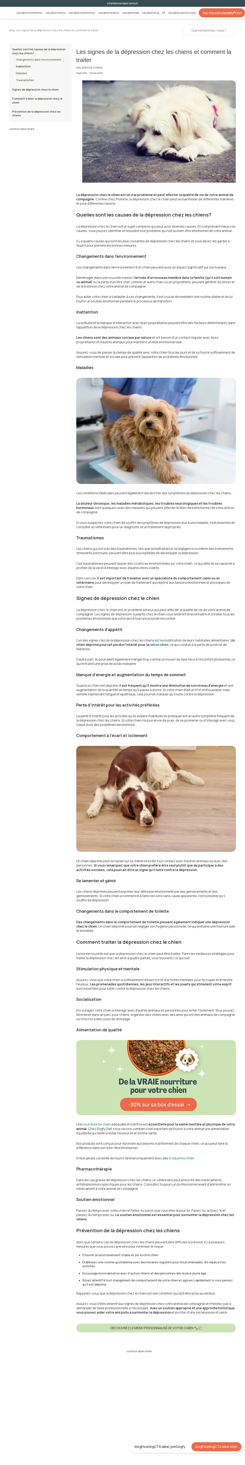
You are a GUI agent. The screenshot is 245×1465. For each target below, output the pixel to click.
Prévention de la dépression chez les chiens (36, 113)
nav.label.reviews (108, 12)
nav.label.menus (55, 12)
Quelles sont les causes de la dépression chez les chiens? (39, 51)
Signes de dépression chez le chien (35, 89)
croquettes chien (181, 1158)
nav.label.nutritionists (82, 12)
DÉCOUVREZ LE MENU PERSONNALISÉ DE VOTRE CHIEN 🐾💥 (156, 1328)
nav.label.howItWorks (30, 12)
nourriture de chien (97, 1124)
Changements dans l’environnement (38, 59)
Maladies (21, 73)
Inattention (23, 66)
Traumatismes (25, 80)
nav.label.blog (150, 12)
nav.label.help (130, 12)
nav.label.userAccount (182, 12)
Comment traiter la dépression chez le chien (37, 100)
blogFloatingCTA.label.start (216, 1446)
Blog (12, 30)
